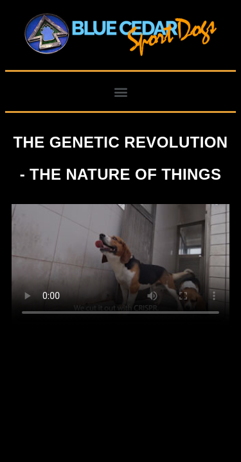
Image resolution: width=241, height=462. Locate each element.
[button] (120, 91)
